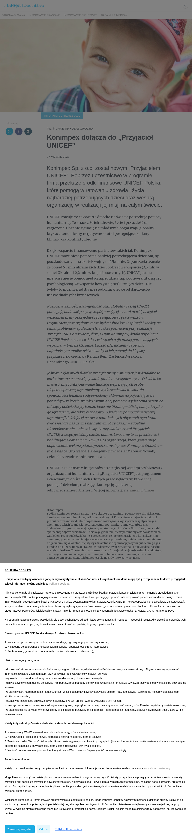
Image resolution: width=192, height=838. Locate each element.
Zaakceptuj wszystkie (19, 829)
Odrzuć (43, 829)
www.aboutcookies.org (157, 768)
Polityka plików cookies (68, 829)
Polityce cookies (59, 583)
